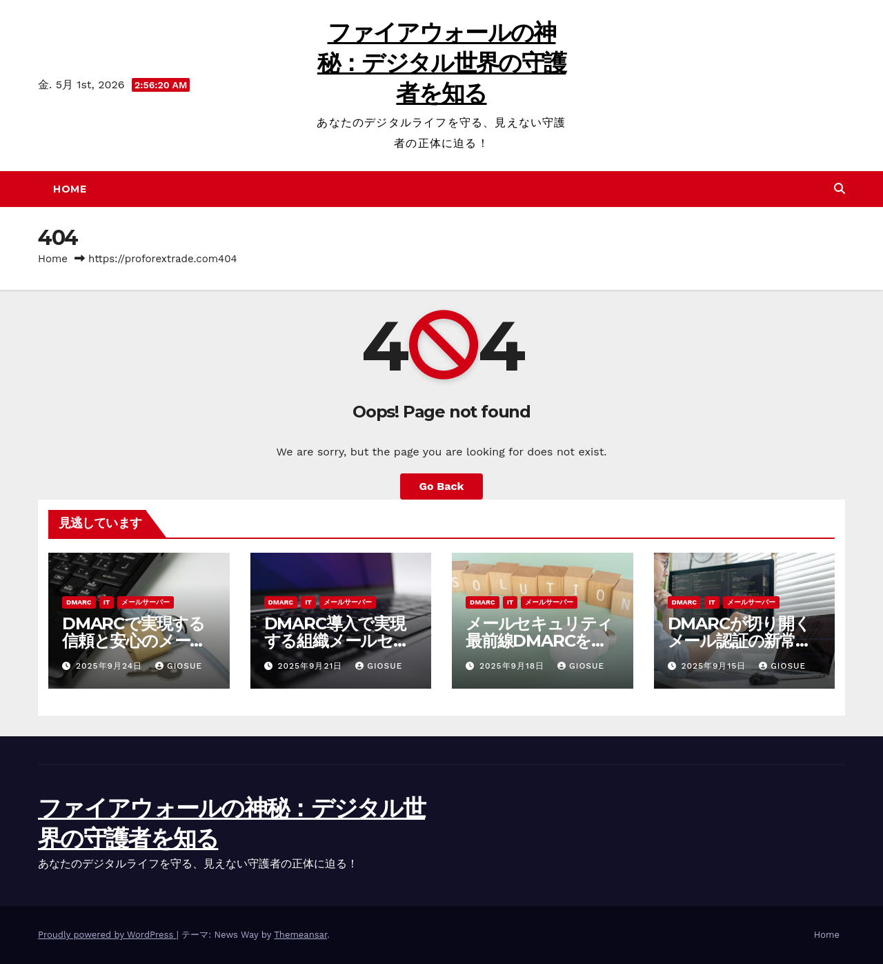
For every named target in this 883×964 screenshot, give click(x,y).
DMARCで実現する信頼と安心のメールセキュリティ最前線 (135, 640)
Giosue (178, 666)
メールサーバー (145, 602)
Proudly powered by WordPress (107, 934)
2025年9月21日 (311, 666)
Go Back (441, 486)
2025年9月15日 (715, 666)
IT (106, 602)
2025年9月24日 (111, 666)
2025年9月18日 (513, 666)
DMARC (79, 602)
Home (69, 189)
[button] (839, 188)
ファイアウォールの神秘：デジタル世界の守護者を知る (441, 63)
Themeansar (300, 934)
